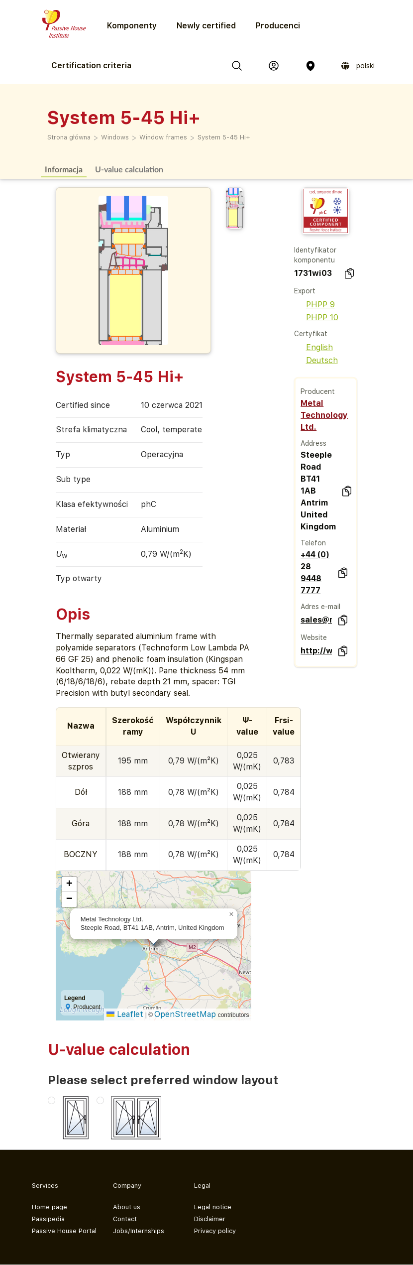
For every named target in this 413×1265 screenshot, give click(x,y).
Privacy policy (215, 1231)
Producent (318, 391)
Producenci (278, 25)
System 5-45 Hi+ (224, 137)
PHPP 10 (316, 317)
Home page (49, 1207)
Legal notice (212, 1207)
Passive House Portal (64, 1231)
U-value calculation (129, 169)
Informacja (64, 169)
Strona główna (69, 137)
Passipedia (48, 1219)
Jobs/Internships (138, 1231)
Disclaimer (209, 1219)
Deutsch (316, 360)
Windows (115, 137)
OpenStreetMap (185, 1014)
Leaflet (124, 1014)
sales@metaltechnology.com (316, 620)
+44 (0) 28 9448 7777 (315, 572)
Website (314, 637)
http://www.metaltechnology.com (316, 650)
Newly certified (206, 25)
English (313, 347)
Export (304, 291)
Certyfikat (310, 334)
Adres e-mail (320, 607)
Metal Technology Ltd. (324, 415)
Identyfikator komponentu (315, 255)
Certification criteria (91, 65)
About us (126, 1207)
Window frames (163, 137)
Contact (125, 1219)
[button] (231, 914)
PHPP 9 (314, 304)
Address (313, 443)
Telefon (313, 543)
